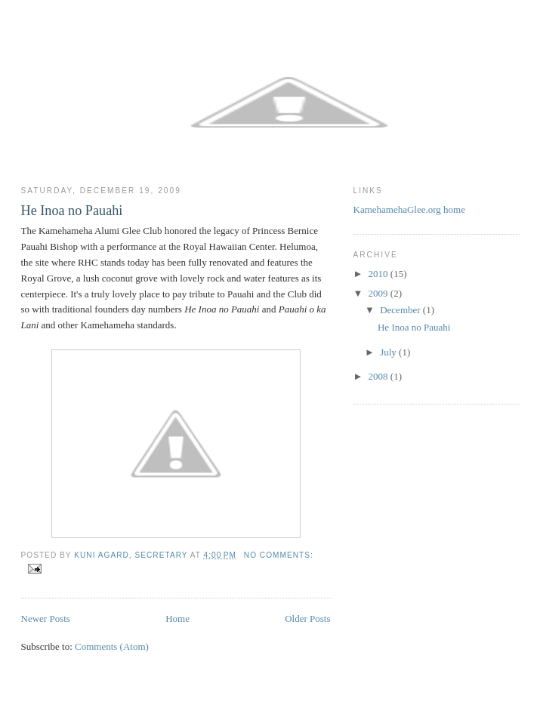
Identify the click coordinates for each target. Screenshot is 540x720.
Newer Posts (45, 618)
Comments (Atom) (112, 646)
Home (177, 618)
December (401, 309)
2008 (379, 376)
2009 (379, 293)
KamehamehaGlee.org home (409, 209)
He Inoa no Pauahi (72, 210)
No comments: (278, 555)
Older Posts (307, 618)
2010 (379, 273)
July (389, 352)
